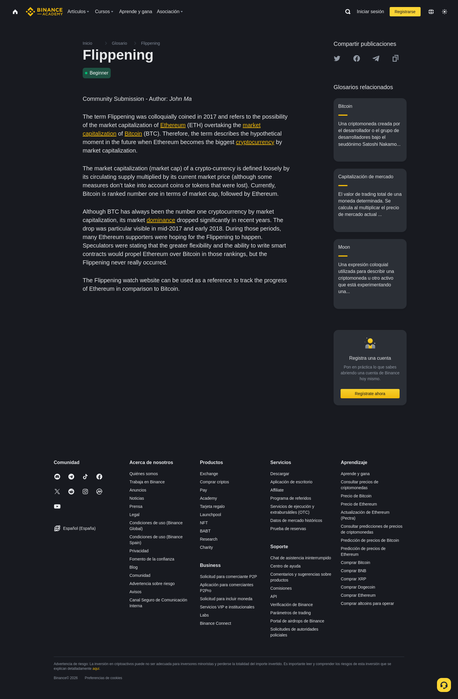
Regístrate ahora (370, 393)
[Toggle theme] (444, 12)
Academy (208, 498)
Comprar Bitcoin (355, 562)
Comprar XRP (353, 579)
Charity (206, 547)
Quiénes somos (143, 473)
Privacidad (138, 551)
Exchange (209, 473)
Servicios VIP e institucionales (227, 607)
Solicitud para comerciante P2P (228, 576)
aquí (96, 669)
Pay (203, 490)
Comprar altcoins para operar (367, 603)
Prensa (135, 506)
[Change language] (431, 11)
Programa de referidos (290, 498)
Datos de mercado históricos (296, 520)
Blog (133, 567)
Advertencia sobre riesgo (152, 583)
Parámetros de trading (290, 612)
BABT (205, 531)
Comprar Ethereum (358, 595)
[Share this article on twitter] (337, 58)
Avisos (135, 591)
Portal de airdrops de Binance (297, 621)
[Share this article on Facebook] (356, 58)
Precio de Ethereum (359, 504)
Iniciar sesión (370, 11)
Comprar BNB (353, 570)
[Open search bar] (346, 11)
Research (208, 539)
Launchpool (210, 514)
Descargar (279, 473)
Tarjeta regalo (212, 506)
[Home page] (44, 11)
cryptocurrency (255, 142)
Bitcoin (133, 133)
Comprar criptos (214, 482)
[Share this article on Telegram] (375, 58)
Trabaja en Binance (147, 482)
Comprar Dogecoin (358, 587)
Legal (134, 514)
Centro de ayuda (285, 566)
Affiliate (277, 490)
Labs (204, 615)
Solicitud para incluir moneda (226, 598)
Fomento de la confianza (151, 559)
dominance (161, 220)
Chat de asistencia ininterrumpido (300, 558)
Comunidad (139, 575)
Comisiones (281, 588)
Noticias (136, 498)
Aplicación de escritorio (291, 482)
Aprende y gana (355, 473)
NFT (204, 522)
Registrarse (405, 11)
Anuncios (137, 490)
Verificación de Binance (291, 604)
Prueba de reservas (288, 528)
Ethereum (173, 125)
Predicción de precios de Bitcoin (370, 540)
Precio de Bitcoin (356, 496)
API (273, 596)
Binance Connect (215, 623)
